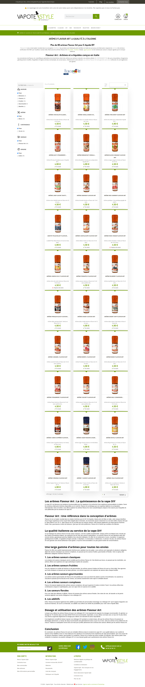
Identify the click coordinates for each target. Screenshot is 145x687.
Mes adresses (21, 668)
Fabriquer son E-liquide (52, 674)
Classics (22, 98)
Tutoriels (91, 2)
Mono (22, 119)
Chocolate (70, 50)
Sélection (48, 665)
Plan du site (77, 679)
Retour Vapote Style (22, 659)
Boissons (22, 96)
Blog (100, 2)
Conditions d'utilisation (80, 664)
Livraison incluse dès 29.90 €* (53, 662)
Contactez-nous (123, 2)
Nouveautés (48, 668)
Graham (76, 50)
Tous (20, 93)
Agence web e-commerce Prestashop (93, 684)
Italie (21, 156)
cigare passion (88, 50)
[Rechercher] (82, 16)
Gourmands (23, 104)
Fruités (22, 101)
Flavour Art (23, 143)
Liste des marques (50, 671)
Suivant (123, 495)
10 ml (22, 131)
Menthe (22, 106)
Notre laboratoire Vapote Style (82, 673)
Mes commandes (22, 665)
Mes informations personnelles (26, 671)
